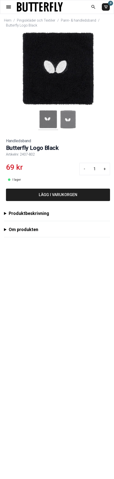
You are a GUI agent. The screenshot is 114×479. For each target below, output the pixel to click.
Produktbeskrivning (29, 213)
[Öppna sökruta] (93, 6)
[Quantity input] (94, 169)
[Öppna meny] (8, 6)
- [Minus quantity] (84, 169)
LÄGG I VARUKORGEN (58, 194)
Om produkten (23, 229)
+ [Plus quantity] (105, 169)
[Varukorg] (106, 7)
